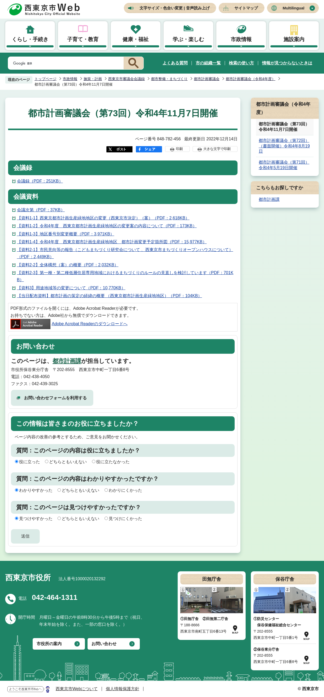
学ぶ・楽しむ (188, 39)
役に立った (29, 462)
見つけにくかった (125, 518)
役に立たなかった (113, 462)
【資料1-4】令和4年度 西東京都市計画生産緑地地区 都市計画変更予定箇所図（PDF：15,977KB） (112, 242)
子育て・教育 (83, 39)
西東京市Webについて (77, 689)
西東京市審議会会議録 (126, 79)
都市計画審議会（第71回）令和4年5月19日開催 (284, 165)
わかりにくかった (125, 490)
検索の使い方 (241, 63)
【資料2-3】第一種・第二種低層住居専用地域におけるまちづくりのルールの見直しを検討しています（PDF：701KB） (125, 276)
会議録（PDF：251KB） (40, 181)
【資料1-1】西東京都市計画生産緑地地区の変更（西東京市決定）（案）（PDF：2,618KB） (103, 218)
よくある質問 (175, 63)
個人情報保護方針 (122, 689)
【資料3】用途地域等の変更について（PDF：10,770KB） (71, 288)
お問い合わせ (104, 643)
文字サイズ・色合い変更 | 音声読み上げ (175, 8)
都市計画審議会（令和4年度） (250, 79)
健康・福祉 (136, 39)
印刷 (179, 149)
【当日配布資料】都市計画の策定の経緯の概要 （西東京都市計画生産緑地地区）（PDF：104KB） (109, 296)
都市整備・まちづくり (169, 79)
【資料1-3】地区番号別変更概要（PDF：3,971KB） (65, 234)
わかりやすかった (36, 490)
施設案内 (294, 39)
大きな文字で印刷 (216, 149)
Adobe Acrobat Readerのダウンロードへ (69, 324)
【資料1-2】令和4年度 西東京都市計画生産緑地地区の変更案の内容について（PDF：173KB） (107, 226)
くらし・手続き (30, 39)
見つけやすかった (36, 518)
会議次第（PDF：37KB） (41, 210)
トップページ (45, 79)
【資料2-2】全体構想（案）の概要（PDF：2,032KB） (68, 265)
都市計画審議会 (206, 79)
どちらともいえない (68, 462)
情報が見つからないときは (287, 63)
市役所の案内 (49, 643)
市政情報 (241, 39)
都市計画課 (67, 361)
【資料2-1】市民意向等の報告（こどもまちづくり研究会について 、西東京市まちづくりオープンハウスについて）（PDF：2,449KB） (125, 253)
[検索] (65, 63)
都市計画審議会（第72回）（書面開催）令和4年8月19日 (284, 146)
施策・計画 (93, 79)
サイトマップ (246, 8)
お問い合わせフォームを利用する (55, 398)
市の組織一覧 (208, 63)
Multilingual (293, 8)
